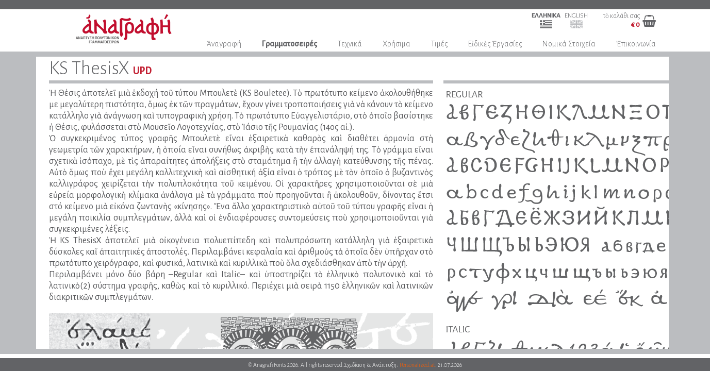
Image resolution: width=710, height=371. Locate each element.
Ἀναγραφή (223, 44)
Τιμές (439, 44)
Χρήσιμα (396, 44)
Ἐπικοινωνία (636, 44)
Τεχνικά (350, 44)
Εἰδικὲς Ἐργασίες (495, 44)
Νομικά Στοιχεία (569, 44)
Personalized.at (417, 365)
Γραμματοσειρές (289, 44)
